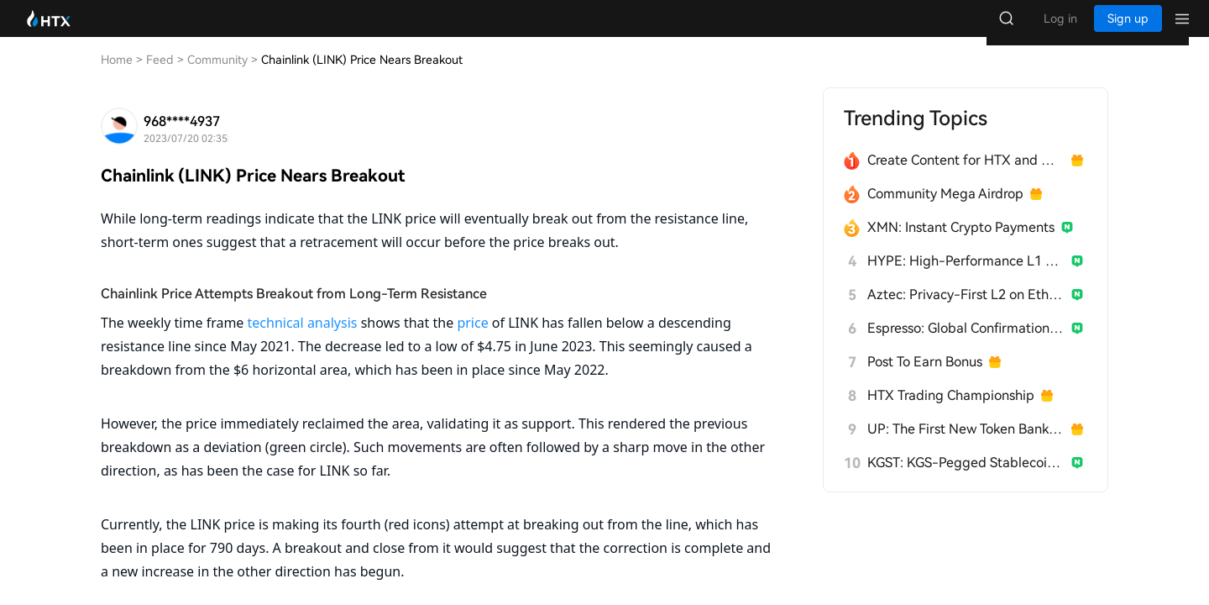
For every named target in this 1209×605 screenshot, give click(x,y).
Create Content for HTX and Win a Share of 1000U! (966, 177)
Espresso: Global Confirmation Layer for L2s (966, 345)
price (472, 339)
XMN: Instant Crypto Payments (961, 244)
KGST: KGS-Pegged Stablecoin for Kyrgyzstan (966, 479)
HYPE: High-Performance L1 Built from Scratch (966, 278)
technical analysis (303, 339)
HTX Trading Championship (950, 412)
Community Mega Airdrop (945, 210)
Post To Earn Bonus (924, 379)
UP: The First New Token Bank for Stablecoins (966, 446)
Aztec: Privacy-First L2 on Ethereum (966, 311)
